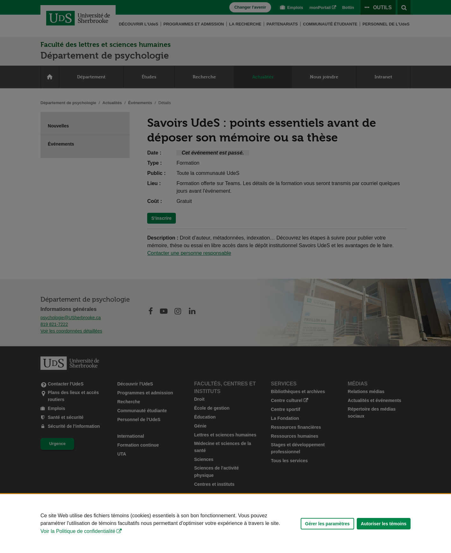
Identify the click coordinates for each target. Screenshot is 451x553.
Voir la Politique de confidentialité (77, 531)
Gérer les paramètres (327, 523)
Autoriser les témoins (383, 523)
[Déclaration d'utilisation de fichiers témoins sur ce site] (225, 523)
